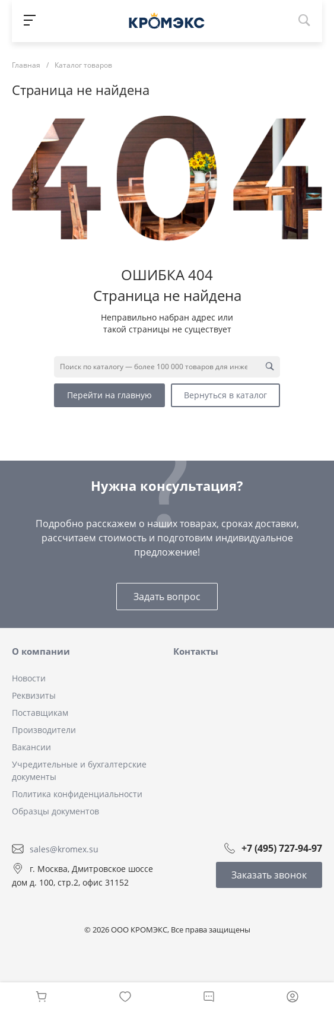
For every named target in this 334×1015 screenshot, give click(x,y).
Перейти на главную (109, 395)
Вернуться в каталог (225, 395)
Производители (44, 729)
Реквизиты (34, 695)
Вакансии (31, 747)
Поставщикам (40, 712)
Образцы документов (55, 811)
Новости (29, 678)
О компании (41, 651)
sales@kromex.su (64, 848)
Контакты (195, 651)
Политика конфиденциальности (77, 794)
